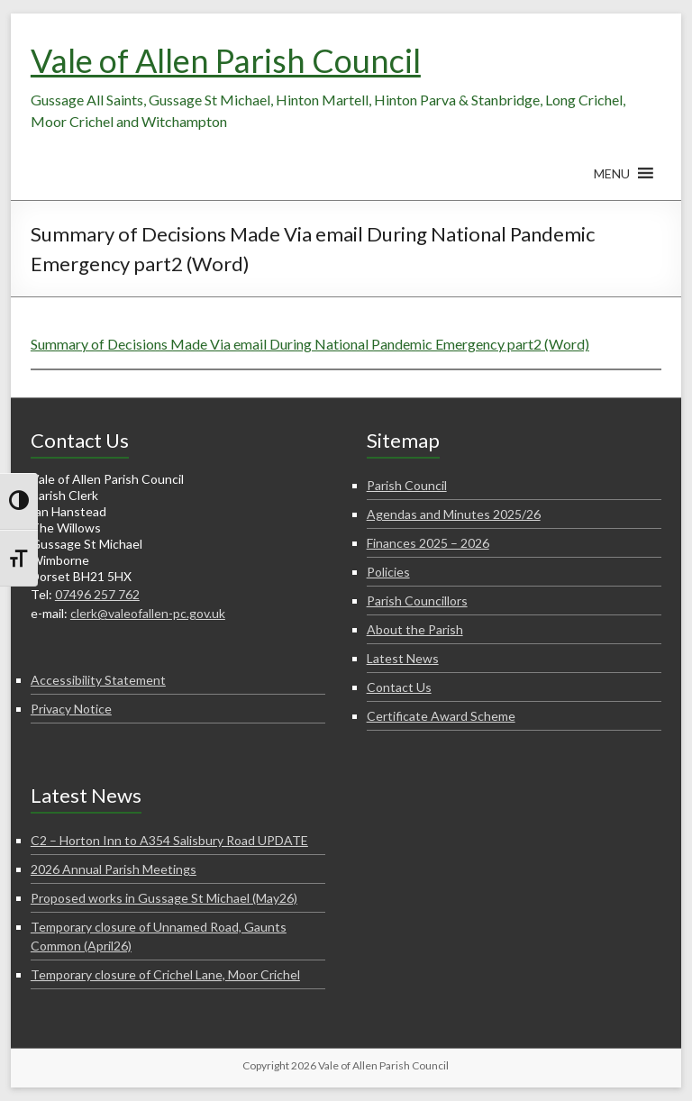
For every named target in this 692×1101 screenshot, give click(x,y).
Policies (388, 571)
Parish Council (407, 485)
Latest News (403, 658)
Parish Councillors (417, 600)
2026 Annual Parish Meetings (113, 869)
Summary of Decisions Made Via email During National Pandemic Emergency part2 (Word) (310, 343)
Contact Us (399, 687)
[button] (612, 182)
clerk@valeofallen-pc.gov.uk (147, 613)
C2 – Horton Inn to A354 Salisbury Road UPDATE (169, 840)
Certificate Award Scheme (441, 715)
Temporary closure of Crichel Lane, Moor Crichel (165, 974)
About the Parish (415, 629)
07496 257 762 (97, 594)
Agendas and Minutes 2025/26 (454, 514)
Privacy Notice (71, 708)
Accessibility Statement (98, 679)
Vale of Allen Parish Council (226, 60)
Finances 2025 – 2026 (428, 542)
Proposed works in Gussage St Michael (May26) (164, 897)
